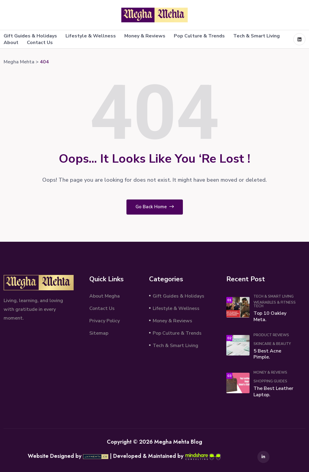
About (11, 42)
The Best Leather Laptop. (273, 391)
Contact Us (40, 42)
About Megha (104, 296)
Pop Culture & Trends (199, 36)
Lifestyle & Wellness (90, 36)
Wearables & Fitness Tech (274, 304)
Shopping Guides (270, 381)
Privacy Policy (104, 320)
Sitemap (98, 333)
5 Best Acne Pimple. (267, 354)
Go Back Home (154, 207)
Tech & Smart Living (256, 36)
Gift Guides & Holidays (30, 36)
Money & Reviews (144, 36)
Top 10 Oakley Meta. (269, 316)
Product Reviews (271, 335)
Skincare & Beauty (272, 344)
